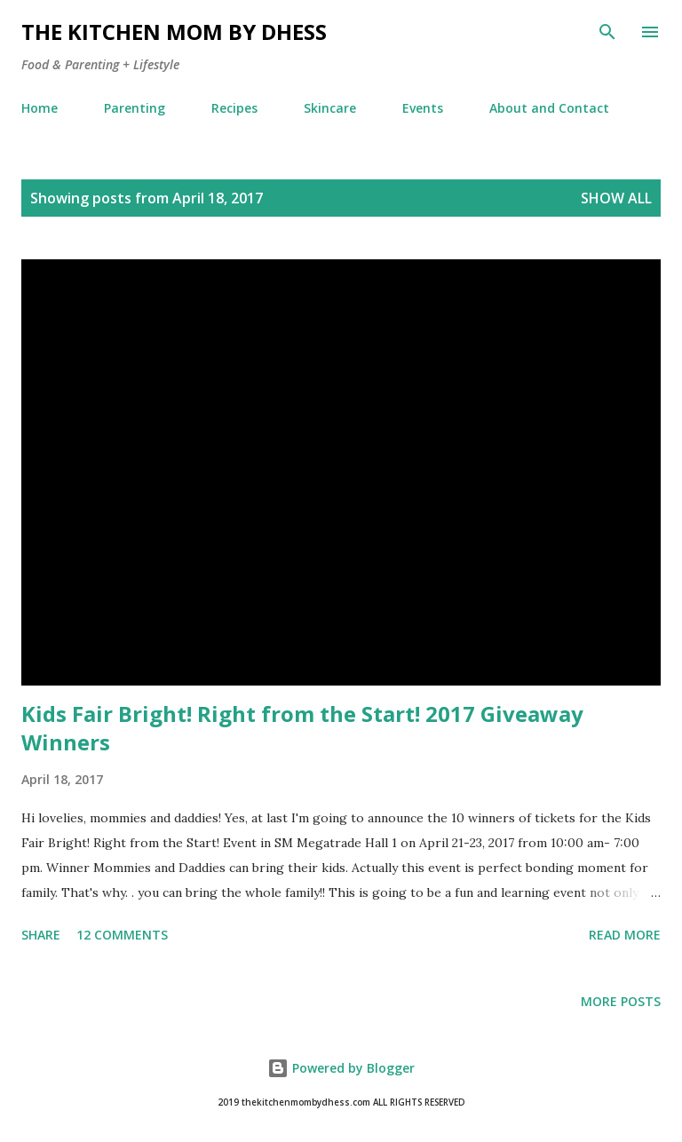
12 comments (122, 934)
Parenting (134, 107)
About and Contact (549, 107)
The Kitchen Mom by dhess (174, 31)
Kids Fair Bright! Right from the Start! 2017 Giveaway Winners (302, 728)
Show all (616, 198)
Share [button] (40, 934)
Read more (625, 934)
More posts (621, 1001)
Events (422, 107)
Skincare (330, 107)
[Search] (607, 32)
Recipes (234, 107)
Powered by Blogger (341, 1067)
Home (39, 107)
